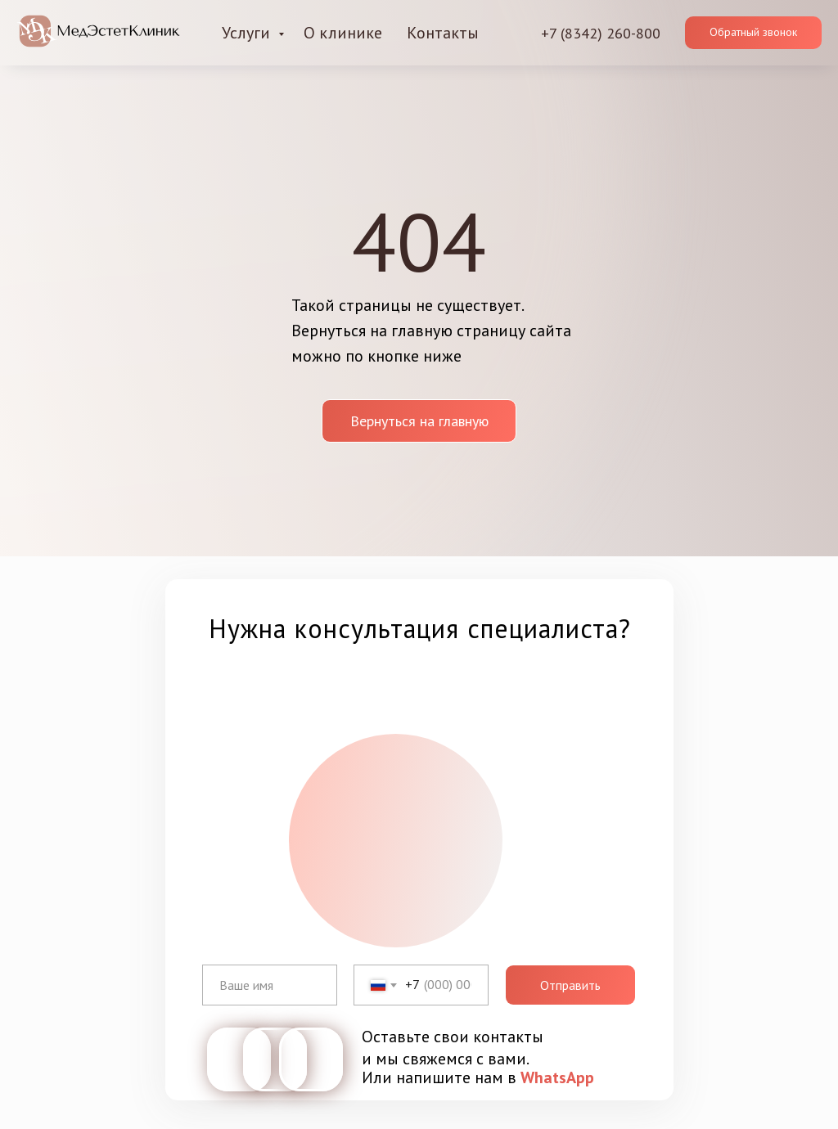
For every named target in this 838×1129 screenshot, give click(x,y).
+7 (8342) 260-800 (600, 33)
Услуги (248, 32)
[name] (269, 985)
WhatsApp (557, 1077)
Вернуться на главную (419, 421)
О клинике (343, 32)
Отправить (570, 985)
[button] (753, 32)
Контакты (443, 32)
